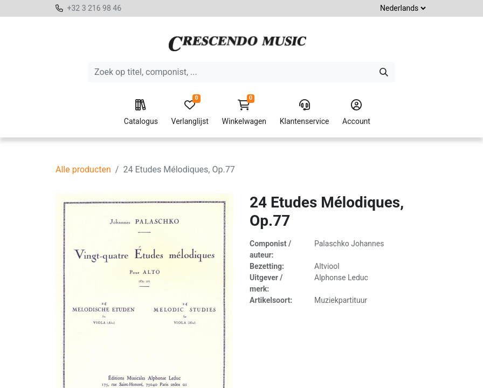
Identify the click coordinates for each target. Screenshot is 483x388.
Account (356, 113)
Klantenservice (304, 113)
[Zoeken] (383, 72)
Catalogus (141, 113)
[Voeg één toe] (196, 375)
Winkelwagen (244, 113)
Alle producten (83, 169)
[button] (235, 375)
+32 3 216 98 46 (94, 8)
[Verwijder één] (147, 375)
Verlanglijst (190, 113)
